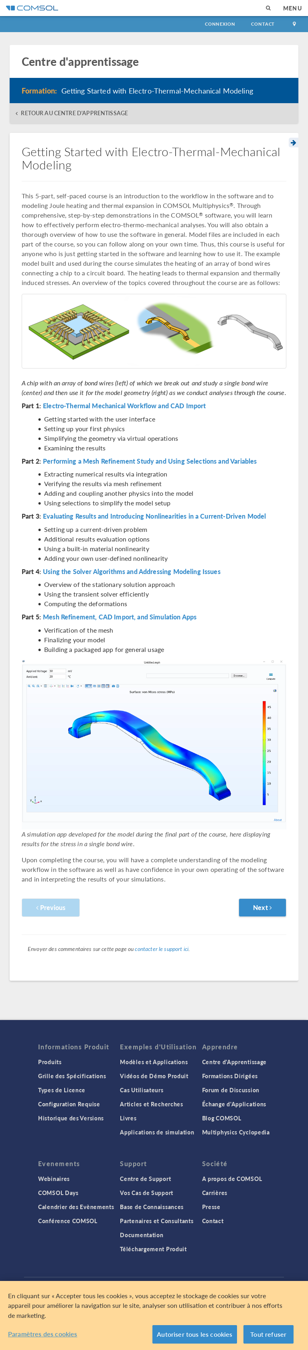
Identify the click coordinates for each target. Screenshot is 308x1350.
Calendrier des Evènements (76, 1207)
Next (262, 907)
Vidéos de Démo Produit (154, 1076)
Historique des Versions (71, 1118)
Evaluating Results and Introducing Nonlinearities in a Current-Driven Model (154, 516)
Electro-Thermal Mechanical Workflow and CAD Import (124, 405)
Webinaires (54, 1179)
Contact (263, 24)
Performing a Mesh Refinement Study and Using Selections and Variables (150, 461)
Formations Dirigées (230, 1076)
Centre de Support (145, 1179)
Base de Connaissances (152, 1207)
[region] (154, 1315)
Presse (211, 1207)
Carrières (214, 1193)
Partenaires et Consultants (156, 1221)
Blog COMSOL (221, 1118)
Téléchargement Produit (153, 1249)
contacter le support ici (161, 949)
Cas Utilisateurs (141, 1090)
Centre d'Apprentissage (234, 1062)
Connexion (220, 24)
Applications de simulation (157, 1132)
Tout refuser (268, 1334)
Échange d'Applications (234, 1104)
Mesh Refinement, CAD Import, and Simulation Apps (120, 617)
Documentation (141, 1235)
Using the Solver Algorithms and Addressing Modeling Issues (132, 571)
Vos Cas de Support (146, 1193)
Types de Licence (61, 1090)
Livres (128, 1118)
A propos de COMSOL (232, 1179)
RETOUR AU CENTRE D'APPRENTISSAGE (74, 113)
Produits (50, 1062)
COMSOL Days (58, 1193)
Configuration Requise (69, 1104)
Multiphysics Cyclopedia (236, 1132)
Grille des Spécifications (72, 1076)
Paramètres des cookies (42, 1333)
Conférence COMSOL (67, 1221)
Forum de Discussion (230, 1090)
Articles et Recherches (151, 1104)
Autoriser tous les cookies (194, 1334)
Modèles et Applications (154, 1062)
